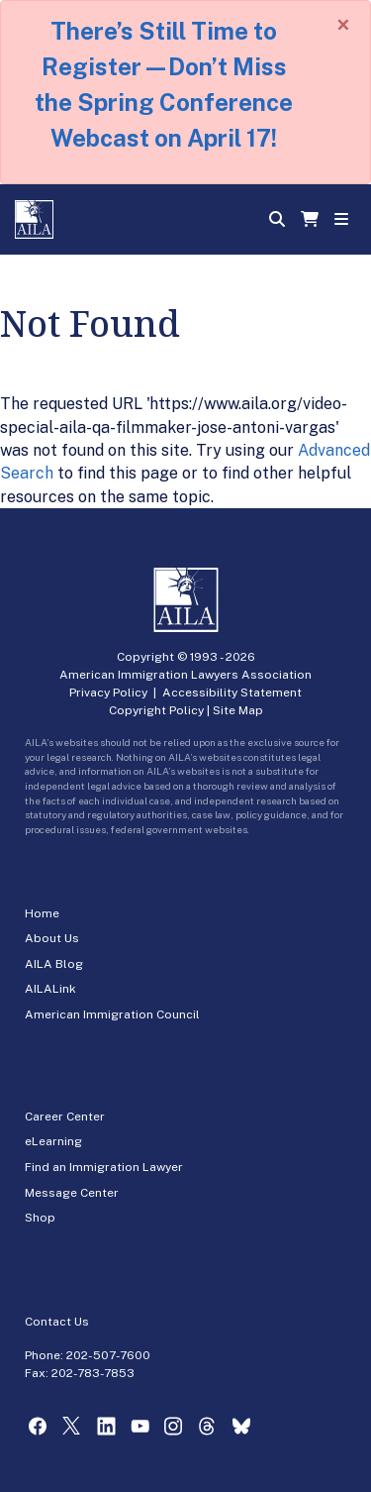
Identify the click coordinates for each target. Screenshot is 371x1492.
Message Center (72, 1193)
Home (42, 913)
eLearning (53, 1141)
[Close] (343, 25)
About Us (52, 938)
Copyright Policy (156, 710)
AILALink (50, 989)
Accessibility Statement (232, 692)
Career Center (65, 1116)
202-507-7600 (108, 1355)
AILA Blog (54, 964)
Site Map (238, 710)
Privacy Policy (108, 692)
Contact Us (57, 1322)
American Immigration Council (112, 1014)
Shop (40, 1218)
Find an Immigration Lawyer (104, 1167)
